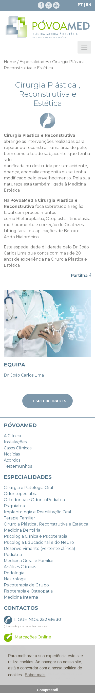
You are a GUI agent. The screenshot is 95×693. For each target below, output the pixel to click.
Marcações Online (33, 636)
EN (88, 4)
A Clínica (12, 435)
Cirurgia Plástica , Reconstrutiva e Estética (46, 524)
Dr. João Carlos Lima (24, 375)
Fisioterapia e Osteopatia (28, 591)
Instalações (15, 442)
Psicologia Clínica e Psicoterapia (35, 536)
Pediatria (13, 554)
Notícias (12, 454)
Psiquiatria (14, 505)
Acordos (12, 460)
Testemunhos (18, 466)
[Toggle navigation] (84, 47)
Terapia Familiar (19, 518)
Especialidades (34, 61)
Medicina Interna (21, 597)
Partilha (81, 275)
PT (80, 4)
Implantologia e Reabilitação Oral (37, 512)
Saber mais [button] (35, 675)
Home (10, 61)
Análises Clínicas (20, 566)
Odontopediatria (20, 493)
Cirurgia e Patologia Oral (28, 487)
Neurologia (15, 579)
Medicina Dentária (22, 530)
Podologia (14, 572)
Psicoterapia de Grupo (26, 585)
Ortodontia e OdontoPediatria (34, 499)
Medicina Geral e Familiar (29, 560)
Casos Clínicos (17, 448)
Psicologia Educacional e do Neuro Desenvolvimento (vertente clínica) (39, 545)
